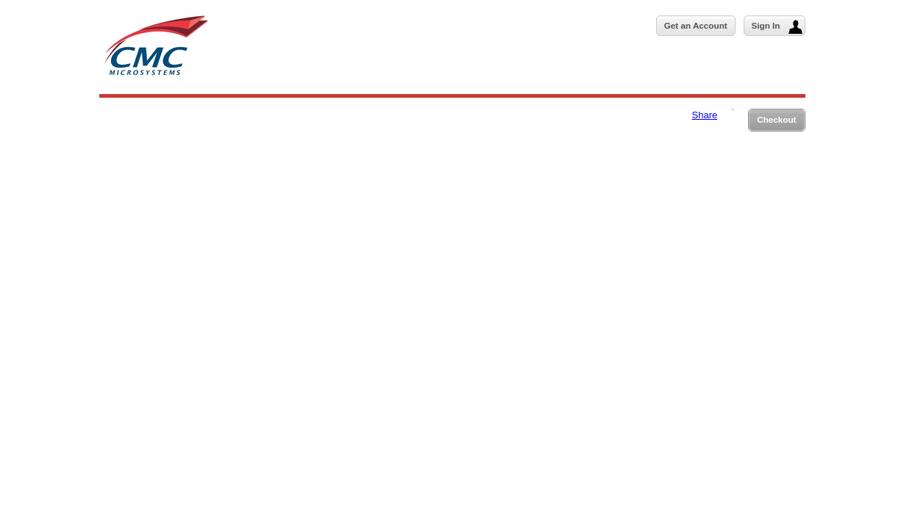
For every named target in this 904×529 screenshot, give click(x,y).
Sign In (777, 27)
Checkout (776, 119)
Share (705, 114)
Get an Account (695, 25)
